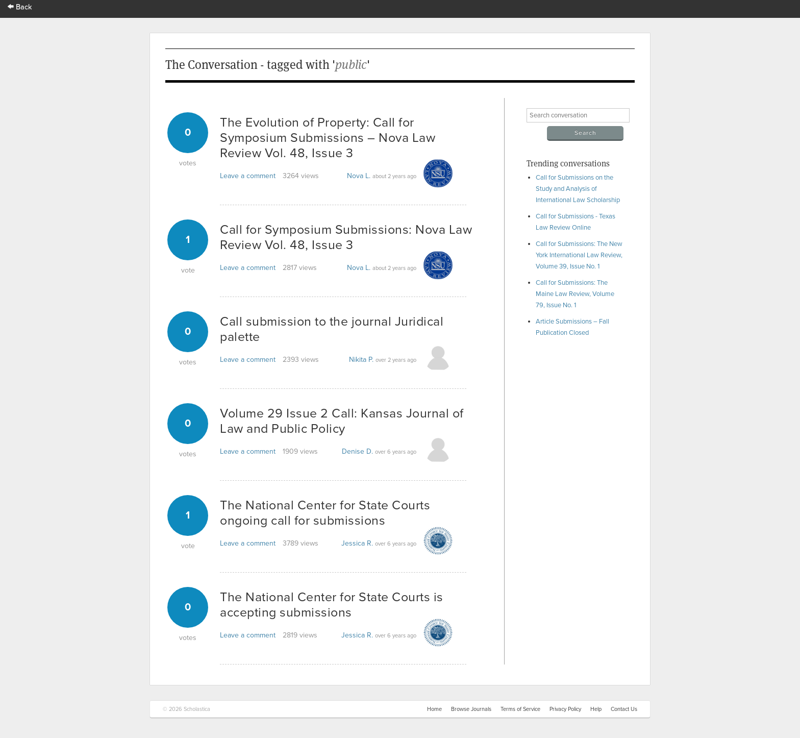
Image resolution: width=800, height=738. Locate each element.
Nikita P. (361, 359)
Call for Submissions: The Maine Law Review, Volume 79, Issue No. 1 (575, 294)
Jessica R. (357, 543)
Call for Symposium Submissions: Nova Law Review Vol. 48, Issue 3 (346, 237)
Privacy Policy (565, 709)
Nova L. (358, 175)
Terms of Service (520, 709)
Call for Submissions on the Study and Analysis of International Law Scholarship (578, 189)
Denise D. (357, 451)
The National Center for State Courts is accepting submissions (331, 604)
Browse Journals (471, 709)
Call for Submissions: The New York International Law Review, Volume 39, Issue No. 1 (579, 255)
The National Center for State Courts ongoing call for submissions (325, 513)
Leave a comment (248, 175)
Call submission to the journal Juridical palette (331, 329)
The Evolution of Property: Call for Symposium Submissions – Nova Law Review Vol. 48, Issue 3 (327, 138)
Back (20, 7)
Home (434, 709)
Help (596, 709)
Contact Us (624, 709)
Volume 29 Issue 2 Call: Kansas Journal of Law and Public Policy (342, 421)
